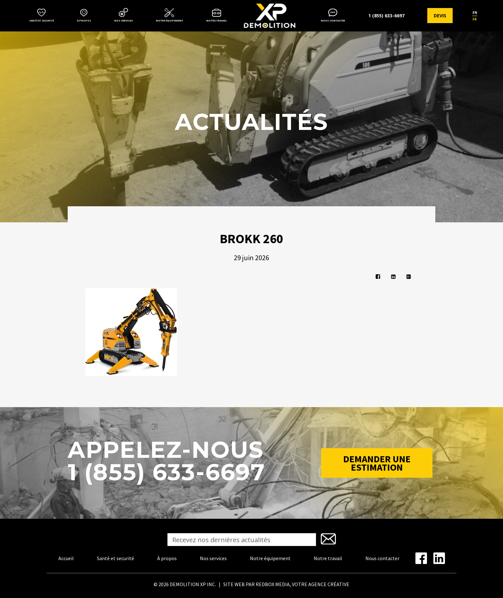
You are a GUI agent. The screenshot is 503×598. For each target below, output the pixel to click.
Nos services (123, 20)
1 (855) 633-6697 (386, 16)
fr (475, 19)
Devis (440, 16)
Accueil (66, 558)
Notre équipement (169, 20)
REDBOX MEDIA (273, 584)
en (475, 12)
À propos (84, 20)
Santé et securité (41, 20)
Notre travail (216, 20)
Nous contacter (333, 20)
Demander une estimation (377, 463)
